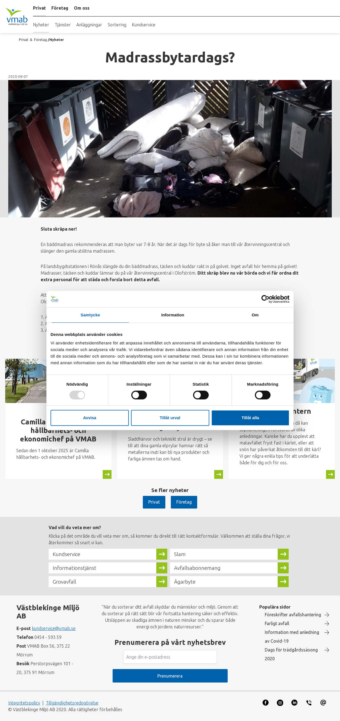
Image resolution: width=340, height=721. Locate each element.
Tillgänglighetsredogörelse (72, 702)
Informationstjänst (74, 568)
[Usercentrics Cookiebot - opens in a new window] (265, 299)
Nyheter (41, 24)
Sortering (117, 24)
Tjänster (63, 24)
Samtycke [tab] (90, 315)
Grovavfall (64, 582)
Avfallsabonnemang (197, 568)
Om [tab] (255, 315)
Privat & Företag (33, 40)
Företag (184, 501)
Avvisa (89, 417)
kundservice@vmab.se (54, 628)
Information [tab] (172, 315)
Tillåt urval (170, 417)
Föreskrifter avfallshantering (293, 614)
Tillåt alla (250, 417)
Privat (154, 501)
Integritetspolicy (24, 702)
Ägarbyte (185, 582)
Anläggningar (89, 24)
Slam (180, 554)
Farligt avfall (277, 623)
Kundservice (143, 24)
